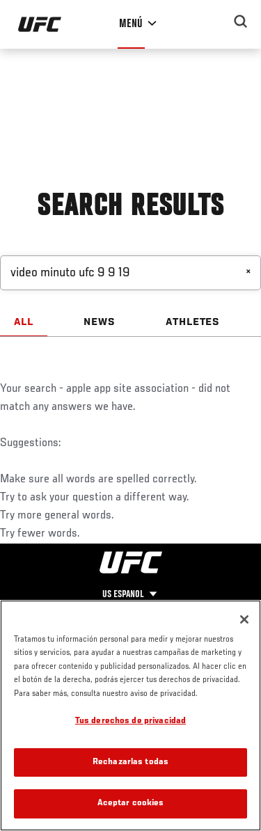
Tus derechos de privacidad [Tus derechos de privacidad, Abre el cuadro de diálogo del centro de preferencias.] (130, 721)
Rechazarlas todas (130, 762)
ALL (23, 322)
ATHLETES (193, 322)
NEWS (100, 322)
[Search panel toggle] (241, 21)
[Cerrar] (244, 619)
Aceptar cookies (130, 803)
